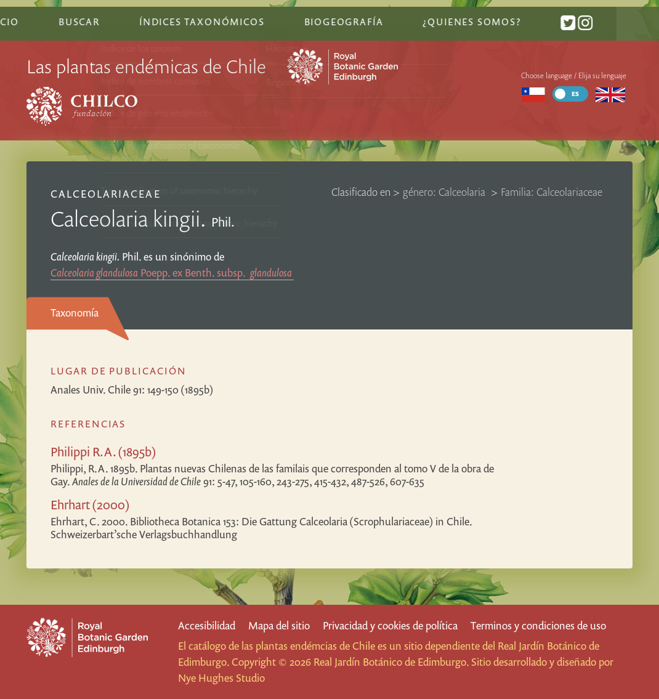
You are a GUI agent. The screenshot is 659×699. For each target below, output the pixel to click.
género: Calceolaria (445, 183)
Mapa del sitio (279, 625)
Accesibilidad (206, 625)
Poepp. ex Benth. (172, 263)
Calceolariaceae (106, 184)
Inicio (43, 14)
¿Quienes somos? (512, 14)
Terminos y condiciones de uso (538, 625)
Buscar (120, 14)
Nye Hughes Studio (221, 678)
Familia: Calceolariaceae (551, 183)
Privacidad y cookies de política (390, 625)
